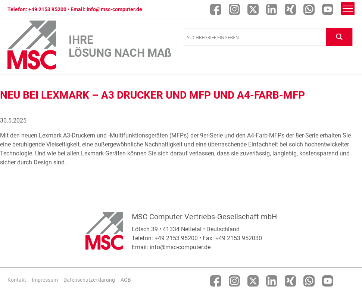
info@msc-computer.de (114, 9)
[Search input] (254, 37)
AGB (126, 280)
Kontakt (16, 280)
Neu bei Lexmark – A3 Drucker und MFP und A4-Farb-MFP (152, 95)
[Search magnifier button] (339, 37)
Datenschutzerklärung (89, 280)
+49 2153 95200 (47, 9)
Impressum (45, 280)
